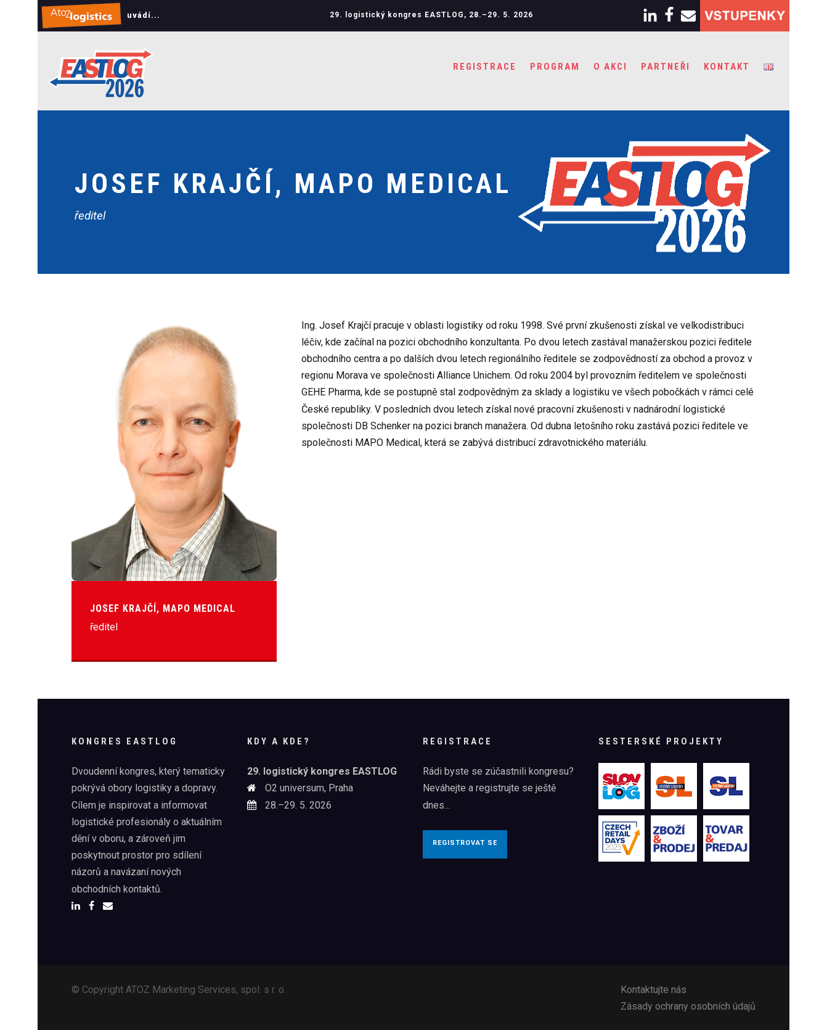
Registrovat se (465, 843)
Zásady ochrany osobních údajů (688, 1006)
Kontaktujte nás (653, 989)
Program (555, 66)
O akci (610, 66)
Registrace (484, 66)
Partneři (665, 66)
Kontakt (727, 66)
